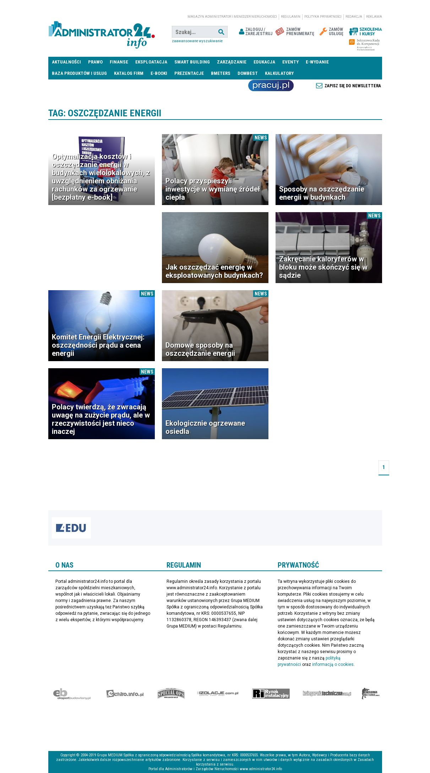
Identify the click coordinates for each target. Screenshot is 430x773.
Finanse (119, 62)
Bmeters (220, 73)
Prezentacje (189, 73)
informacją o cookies (333, 664)
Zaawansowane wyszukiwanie (197, 41)
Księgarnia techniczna (327, 693)
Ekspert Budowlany (72, 693)
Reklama (374, 16)
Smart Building (192, 62)
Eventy (290, 62)
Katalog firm (128, 73)
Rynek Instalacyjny (271, 693)
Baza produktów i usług (79, 73)
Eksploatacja (151, 62)
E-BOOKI (159, 73)
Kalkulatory (279, 73)
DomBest (248, 73)
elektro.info (125, 693)
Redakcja (353, 16)
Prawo (95, 62)
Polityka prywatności (323, 16)
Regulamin (290, 16)
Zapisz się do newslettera (353, 85)
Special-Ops (171, 693)
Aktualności (66, 62)
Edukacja (264, 62)
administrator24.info (101, 32)
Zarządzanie (231, 62)
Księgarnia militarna (371, 693)
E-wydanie (317, 62)
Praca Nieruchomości (271, 85)
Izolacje (217, 693)
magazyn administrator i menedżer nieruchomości (232, 16)
